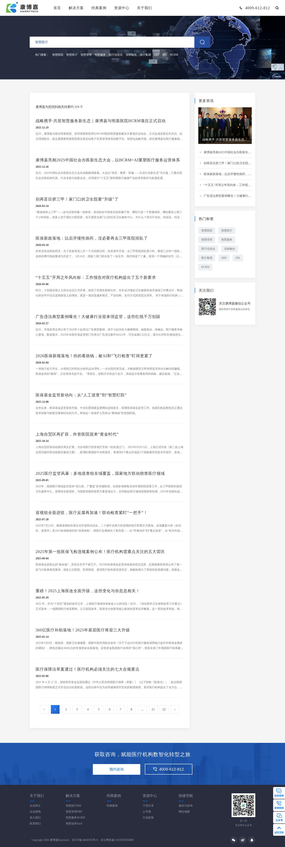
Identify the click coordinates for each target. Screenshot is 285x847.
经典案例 (98, 8)
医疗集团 (145, 55)
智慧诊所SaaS (74, 823)
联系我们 (35, 823)
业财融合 (131, 55)
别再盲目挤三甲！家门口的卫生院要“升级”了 (233, 163)
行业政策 (148, 817)
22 (164, 709)
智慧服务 (100, 55)
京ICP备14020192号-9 (85, 839)
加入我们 (35, 817)
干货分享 (148, 805)
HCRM (174, 55)
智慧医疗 (71, 55)
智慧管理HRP (74, 811)
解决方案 (76, 8)
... (142, 709)
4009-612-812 (168, 769)
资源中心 (121, 8)
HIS (164, 55)
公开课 (147, 811)
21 (153, 709)
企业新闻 (35, 811)
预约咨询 (116, 769)
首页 (57, 8)
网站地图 (184, 811)
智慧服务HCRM (75, 817)
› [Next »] (174, 709)
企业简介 (35, 805)
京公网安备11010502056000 (117, 839)
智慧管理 (86, 55)
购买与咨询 (186, 805)
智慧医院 (57, 55)
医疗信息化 (116, 55)
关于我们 (144, 8)
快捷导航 (186, 796)
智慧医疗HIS (73, 805)
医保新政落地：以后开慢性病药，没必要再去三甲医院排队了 (244, 174)
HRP (156, 55)
